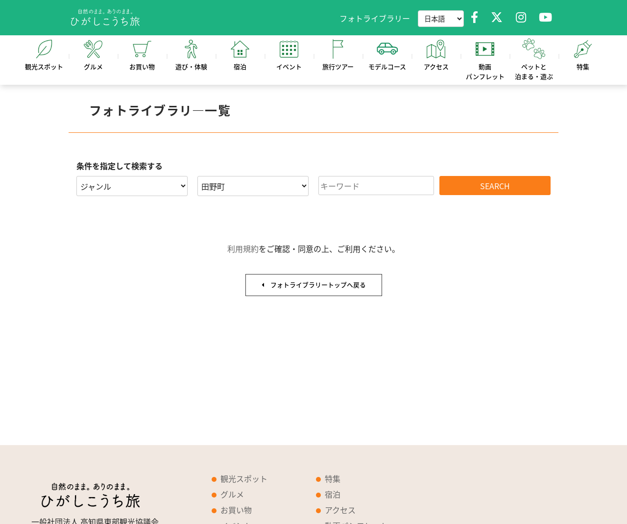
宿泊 (332, 494)
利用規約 (243, 248)
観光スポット (243, 478)
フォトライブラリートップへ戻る (314, 284)
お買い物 (236, 509)
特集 (332, 478)
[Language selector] (441, 18)
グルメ (232, 494)
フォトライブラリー (374, 18)
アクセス (340, 509)
